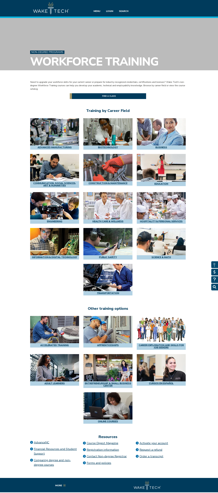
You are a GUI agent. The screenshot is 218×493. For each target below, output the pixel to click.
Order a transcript (151, 456)
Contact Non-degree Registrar (107, 456)
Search (123, 11)
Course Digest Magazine (102, 443)
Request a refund (150, 450)
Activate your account (153, 443)
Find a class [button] (109, 96)
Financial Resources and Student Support (55, 451)
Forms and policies (99, 463)
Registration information (103, 450)
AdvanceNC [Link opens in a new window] (41, 442)
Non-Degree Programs (47, 52)
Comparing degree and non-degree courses (52, 462)
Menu (97, 11)
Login (109, 11)
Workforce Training (94, 61)
